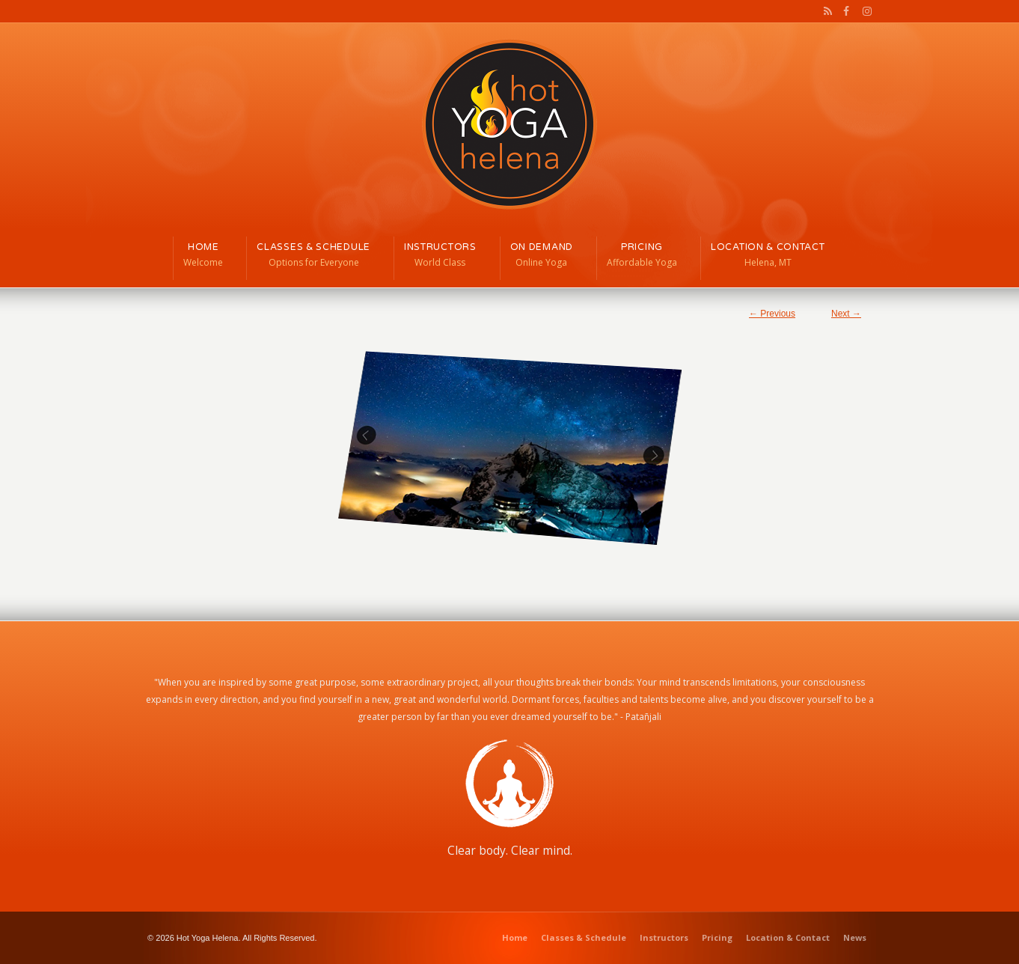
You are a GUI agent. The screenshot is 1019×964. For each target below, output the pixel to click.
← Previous (772, 313)
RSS (825, 11)
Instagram (863, 11)
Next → (846, 313)
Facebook (844, 11)
